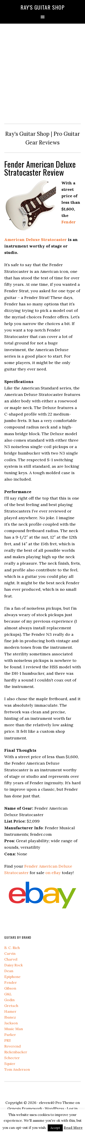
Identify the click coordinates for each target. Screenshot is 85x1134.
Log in (72, 1108)
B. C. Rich (12, 947)
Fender (10, 982)
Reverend (12, 1046)
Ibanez (10, 1017)
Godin (9, 1000)
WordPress (54, 1108)
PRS (7, 1040)
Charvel (10, 959)
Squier (9, 1063)
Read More (73, 1128)
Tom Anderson (17, 1069)
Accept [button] (55, 1128)
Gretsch (11, 1005)
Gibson (10, 988)
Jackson (11, 1023)
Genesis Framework (24, 1108)
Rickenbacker (15, 1052)
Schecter (12, 1058)
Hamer (10, 1011)
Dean (8, 971)
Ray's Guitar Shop (42, 7)
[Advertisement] (42, 72)
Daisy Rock (13, 965)
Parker (10, 1034)
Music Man (13, 1029)
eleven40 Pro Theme (56, 1102)
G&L (8, 994)
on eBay (53, 872)
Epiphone (12, 976)
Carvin (10, 953)
